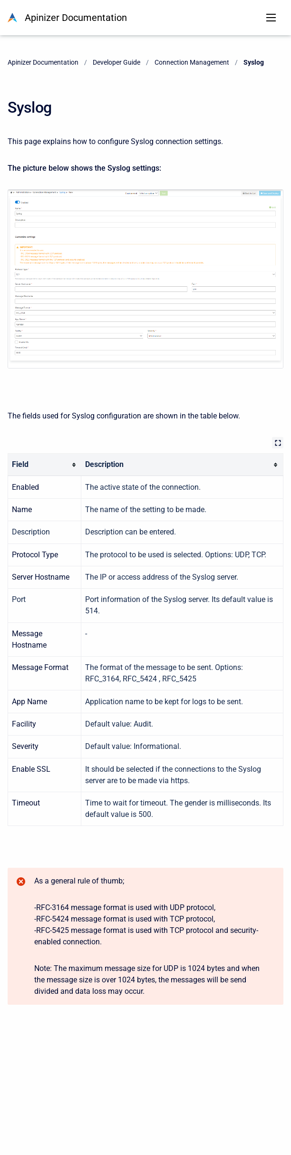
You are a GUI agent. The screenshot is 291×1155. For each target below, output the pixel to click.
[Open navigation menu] (271, 17)
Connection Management (192, 62)
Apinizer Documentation (76, 17)
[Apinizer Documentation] (12, 17)
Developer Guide (116, 62)
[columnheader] (44, 465)
